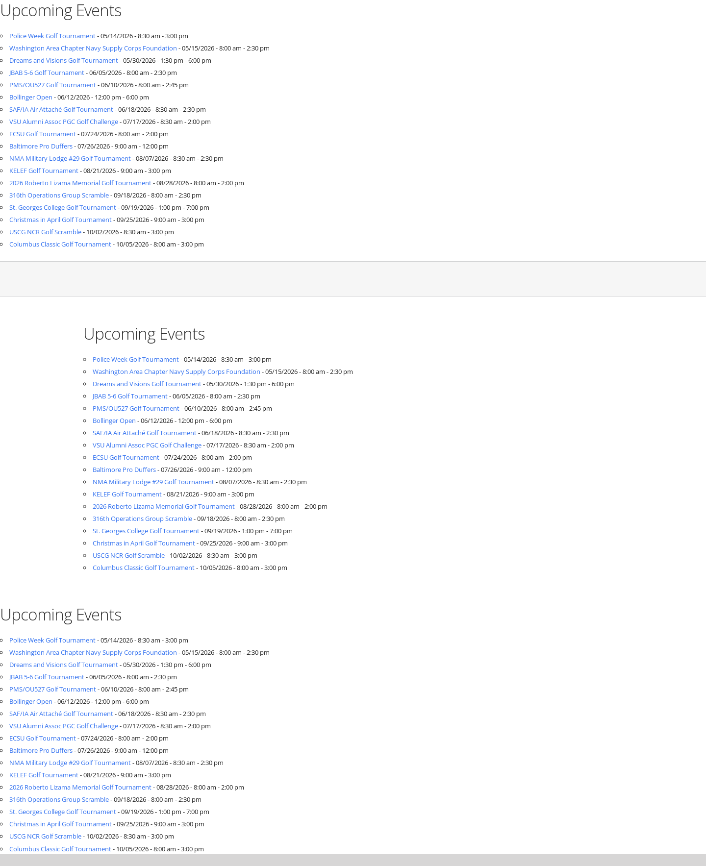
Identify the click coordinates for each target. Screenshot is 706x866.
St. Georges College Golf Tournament (62, 207)
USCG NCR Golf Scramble (45, 231)
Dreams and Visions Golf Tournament (63, 60)
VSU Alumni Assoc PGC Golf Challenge (63, 121)
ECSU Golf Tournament (42, 133)
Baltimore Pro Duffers (41, 146)
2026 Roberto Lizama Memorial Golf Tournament (80, 182)
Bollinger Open (30, 97)
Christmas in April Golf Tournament (60, 219)
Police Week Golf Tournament (52, 35)
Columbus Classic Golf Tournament (60, 244)
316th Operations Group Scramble (59, 195)
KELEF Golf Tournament (43, 170)
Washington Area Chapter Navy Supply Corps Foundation (93, 48)
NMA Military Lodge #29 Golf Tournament (70, 158)
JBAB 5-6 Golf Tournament (46, 72)
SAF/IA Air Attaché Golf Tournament (61, 109)
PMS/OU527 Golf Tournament (52, 84)
